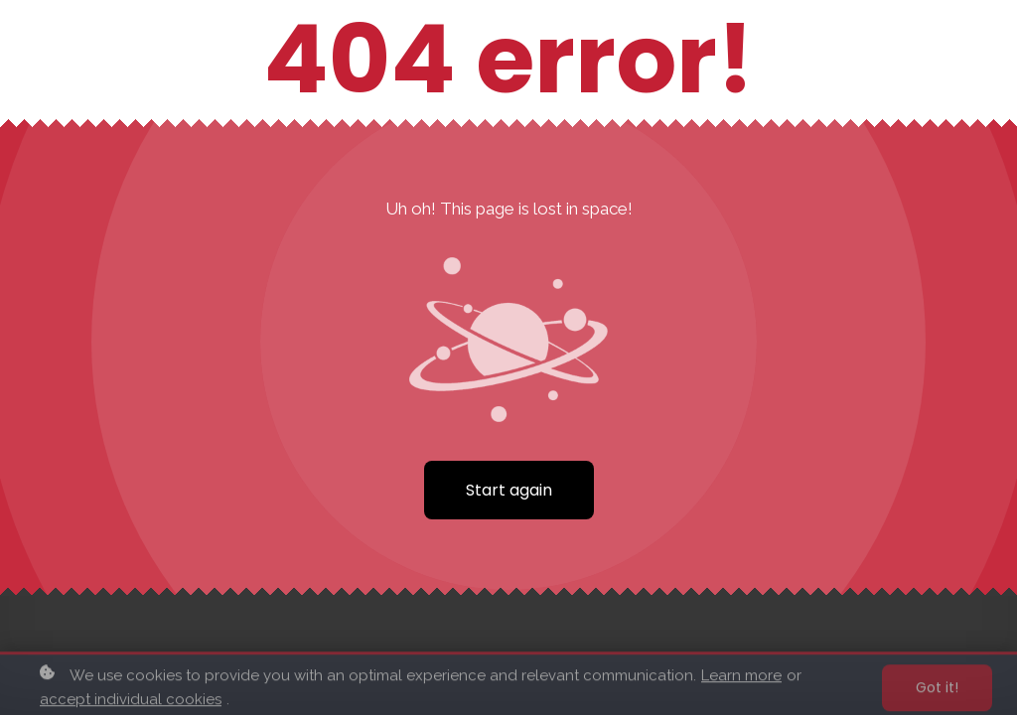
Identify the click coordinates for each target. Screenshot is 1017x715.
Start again (509, 490)
